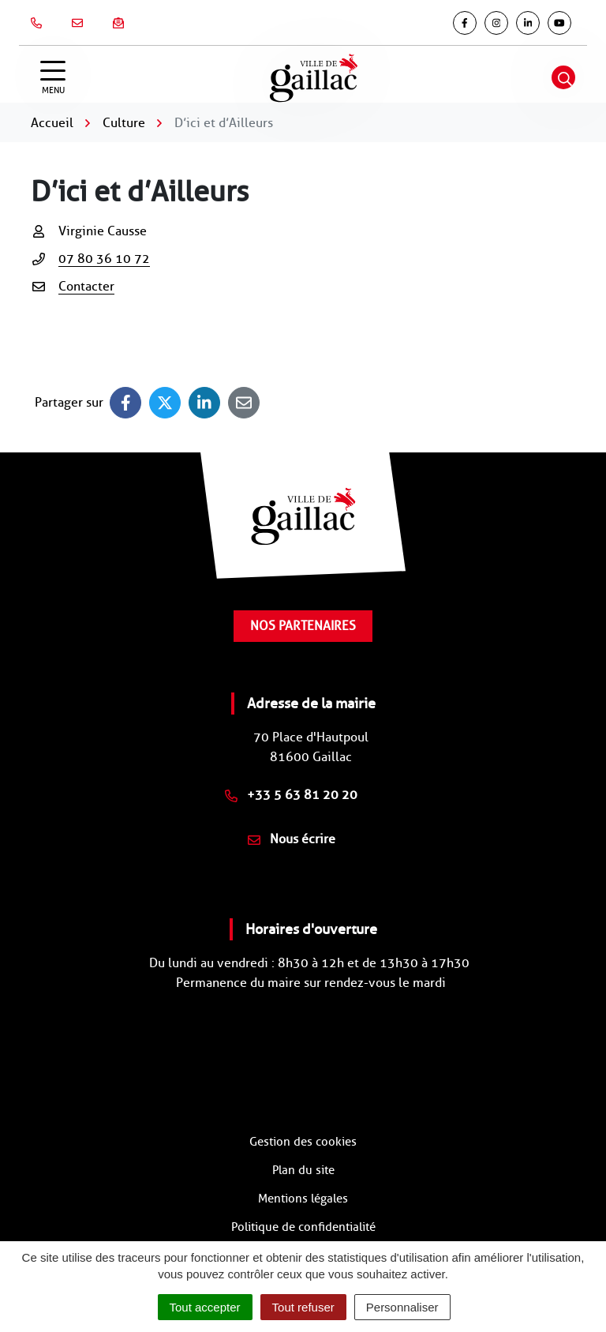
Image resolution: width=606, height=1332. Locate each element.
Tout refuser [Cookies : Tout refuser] (303, 1307)
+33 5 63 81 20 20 (291, 794)
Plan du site (303, 1170)
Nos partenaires (303, 625)
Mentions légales (303, 1198)
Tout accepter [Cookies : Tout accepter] (205, 1307)
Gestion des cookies (303, 1142)
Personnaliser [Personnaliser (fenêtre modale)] (402, 1307)
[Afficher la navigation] (53, 78)
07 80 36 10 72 (104, 258)
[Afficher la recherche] (563, 77)
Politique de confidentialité (303, 1227)
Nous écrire (291, 838)
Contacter (86, 286)
